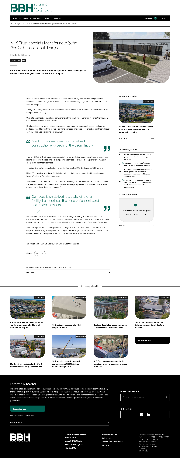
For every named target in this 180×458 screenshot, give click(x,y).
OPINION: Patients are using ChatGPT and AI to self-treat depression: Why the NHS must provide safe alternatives (138, 183)
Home (15, 18)
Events (48, 18)
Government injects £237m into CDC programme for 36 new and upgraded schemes (138, 156)
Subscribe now (144, 340)
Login (163, 18)
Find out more (16, 422)
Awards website (109, 435)
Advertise (106, 438)
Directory (58, 18)
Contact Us (70, 448)
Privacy (105, 445)
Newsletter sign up (74, 444)
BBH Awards (38, 18)
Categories (24, 18)
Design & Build (15, 60)
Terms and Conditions (112, 442)
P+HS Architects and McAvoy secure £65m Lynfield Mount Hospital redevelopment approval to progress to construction (138, 173)
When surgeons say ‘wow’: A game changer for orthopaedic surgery (137, 164)
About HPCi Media (73, 441)
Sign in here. (29, 415)
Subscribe (150, 18)
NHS (23, 60)
